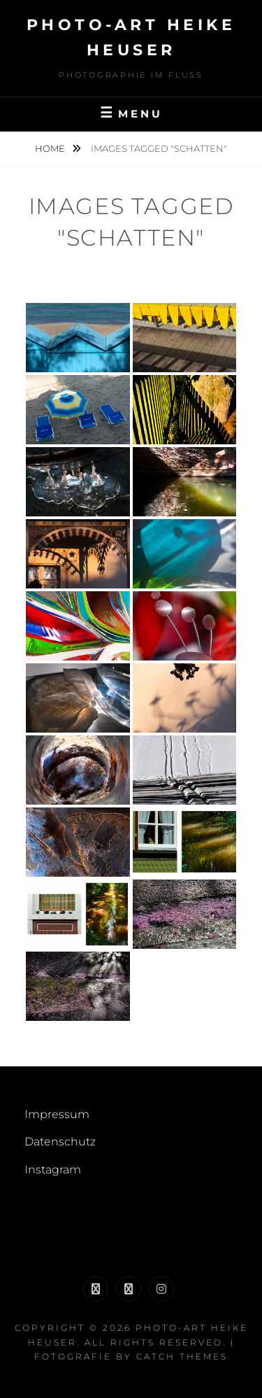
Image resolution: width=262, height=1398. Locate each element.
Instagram (52, 1169)
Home (51, 148)
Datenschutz (60, 1141)
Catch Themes (182, 1356)
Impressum (56, 1114)
